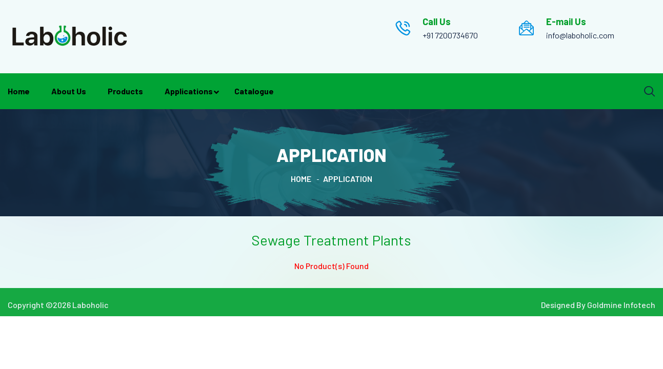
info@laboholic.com (580, 35)
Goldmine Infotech (621, 305)
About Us (68, 91)
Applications (189, 91)
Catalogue (254, 91)
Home (19, 91)
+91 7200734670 (450, 35)
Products (125, 91)
